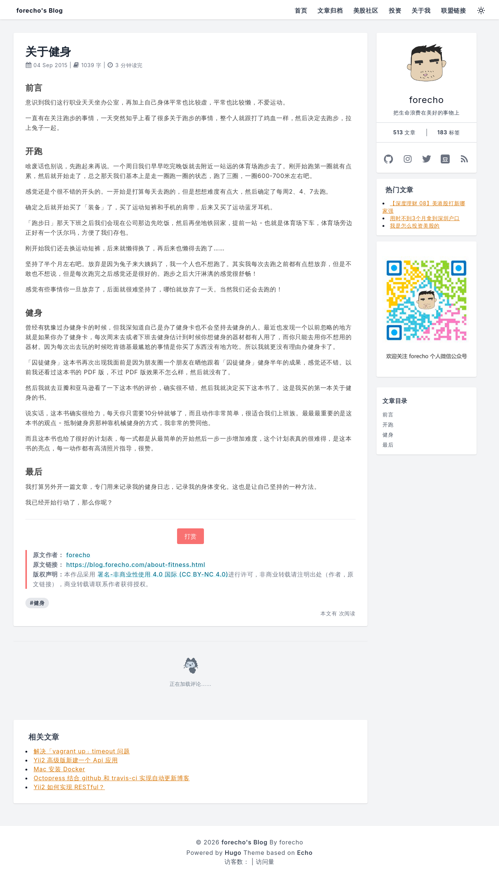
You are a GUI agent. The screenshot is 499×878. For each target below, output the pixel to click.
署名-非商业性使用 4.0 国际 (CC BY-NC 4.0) (162, 574)
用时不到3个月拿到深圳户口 (425, 218)
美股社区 (365, 10)
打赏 (190, 536)
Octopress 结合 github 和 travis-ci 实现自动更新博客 (112, 778)
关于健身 (48, 51)
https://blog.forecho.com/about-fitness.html (135, 564)
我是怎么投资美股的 (415, 225)
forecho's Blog (39, 10)
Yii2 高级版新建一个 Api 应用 (76, 760)
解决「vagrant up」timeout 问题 (82, 751)
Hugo (233, 852)
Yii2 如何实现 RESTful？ (69, 787)
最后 (388, 444)
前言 (388, 414)
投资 (395, 10)
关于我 (421, 10)
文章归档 (330, 10)
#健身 (37, 603)
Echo (305, 852)
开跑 (388, 424)
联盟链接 (453, 10)
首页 (301, 10)
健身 (388, 434)
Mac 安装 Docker (59, 769)
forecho (78, 555)
